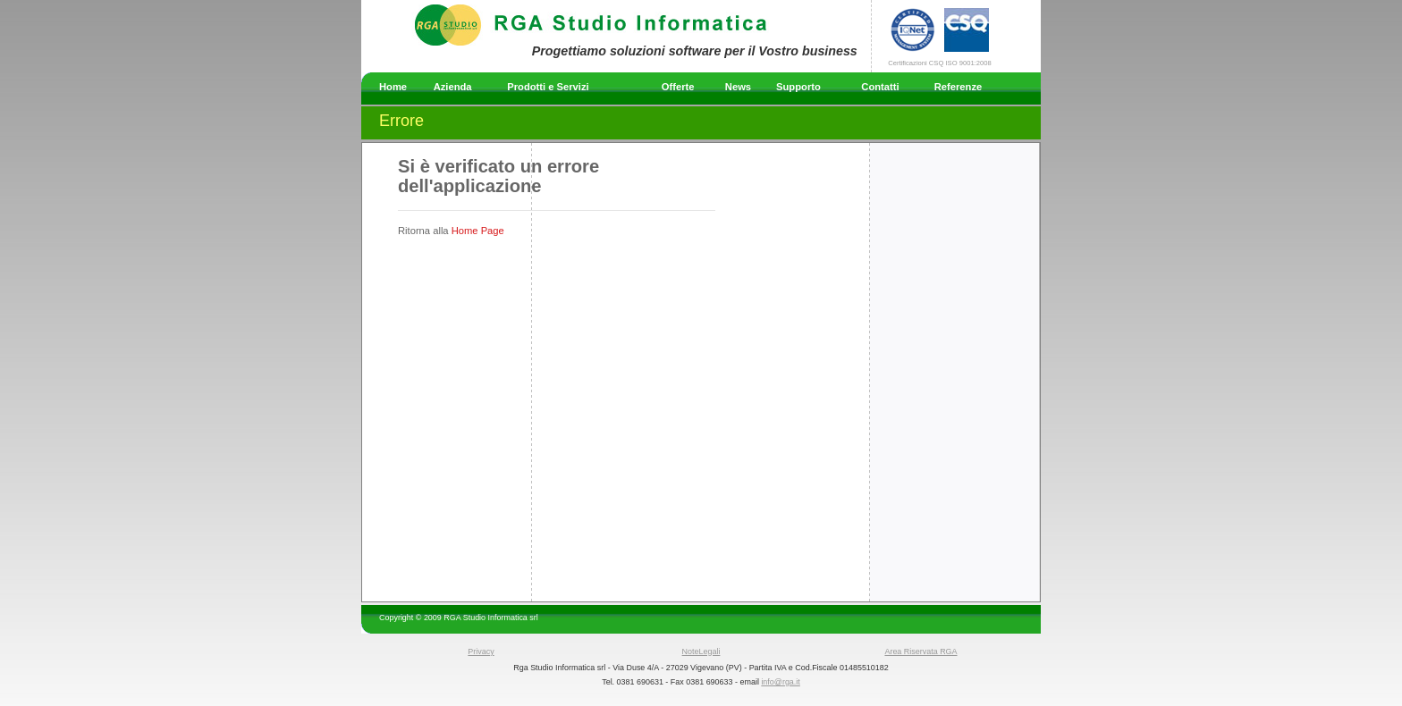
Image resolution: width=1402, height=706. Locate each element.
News (738, 86)
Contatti (880, 86)
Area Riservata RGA (920, 651)
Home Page (478, 230)
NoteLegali (701, 651)
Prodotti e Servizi (547, 86)
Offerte (678, 86)
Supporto (798, 86)
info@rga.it (780, 681)
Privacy (481, 651)
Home (393, 86)
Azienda (453, 86)
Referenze (958, 86)
